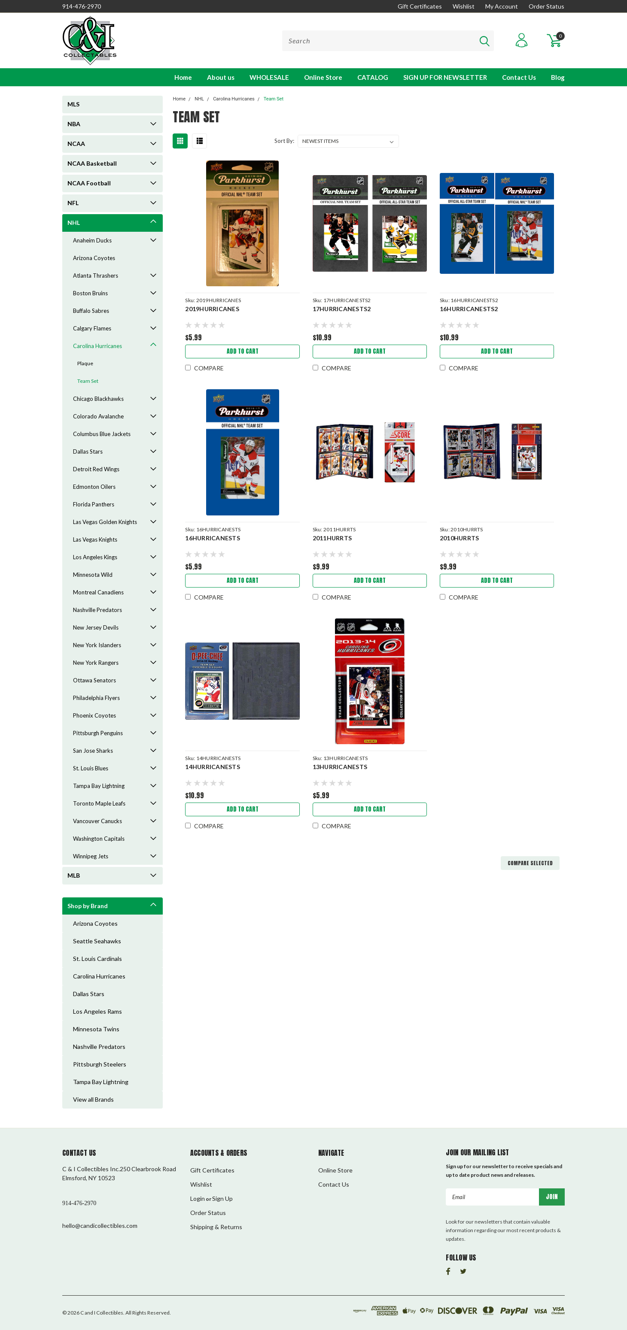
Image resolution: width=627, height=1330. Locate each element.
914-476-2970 (81, 6)
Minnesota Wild (93, 574)
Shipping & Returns (216, 1226)
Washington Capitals (99, 838)
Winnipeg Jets (90, 856)
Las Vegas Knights (95, 539)
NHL (73, 222)
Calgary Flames (92, 328)
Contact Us (519, 77)
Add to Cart (243, 351)
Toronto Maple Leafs (99, 803)
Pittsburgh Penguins (98, 733)
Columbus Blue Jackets (102, 433)
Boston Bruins (90, 293)
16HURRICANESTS (212, 538)
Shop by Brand (87, 905)
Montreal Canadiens (98, 592)
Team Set (87, 381)
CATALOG (372, 77)
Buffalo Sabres (91, 310)
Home (183, 77)
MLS (73, 104)
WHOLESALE (269, 77)
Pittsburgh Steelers (99, 1064)
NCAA (76, 143)
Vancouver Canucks (97, 821)
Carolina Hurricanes (97, 345)
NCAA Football (89, 183)
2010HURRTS (459, 538)
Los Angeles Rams (97, 1011)
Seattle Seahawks (97, 941)
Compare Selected (530, 863)
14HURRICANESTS (212, 766)
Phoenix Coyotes (94, 715)
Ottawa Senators (94, 680)
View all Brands (93, 1099)
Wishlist (464, 6)
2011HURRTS (332, 538)
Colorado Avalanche (98, 416)
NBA (73, 123)
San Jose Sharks (93, 750)
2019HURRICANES (212, 308)
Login (197, 1198)
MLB (73, 875)
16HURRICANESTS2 (469, 308)
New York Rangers (96, 662)
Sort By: (284, 140)
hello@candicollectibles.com (99, 1225)
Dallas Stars (88, 451)
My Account (501, 6)
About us (220, 77)
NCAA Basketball (92, 163)
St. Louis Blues (90, 768)
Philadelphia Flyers (96, 697)
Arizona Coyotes (94, 257)
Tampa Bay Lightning (99, 785)
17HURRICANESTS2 (342, 308)
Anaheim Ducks (92, 240)
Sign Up (222, 1198)
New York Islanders (97, 645)
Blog (558, 77)
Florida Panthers (93, 504)
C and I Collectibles (101, 1312)
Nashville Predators (97, 609)
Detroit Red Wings (96, 469)
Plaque (85, 363)
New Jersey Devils (96, 627)
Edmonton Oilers (94, 486)
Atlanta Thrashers (95, 275)
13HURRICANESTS (340, 766)
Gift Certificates (420, 6)
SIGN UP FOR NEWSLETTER (445, 77)
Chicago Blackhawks (98, 398)
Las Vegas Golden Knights (105, 521)
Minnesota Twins (96, 1029)
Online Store (323, 77)
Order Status (546, 6)
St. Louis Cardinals (97, 958)
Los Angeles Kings (95, 557)
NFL (73, 202)
